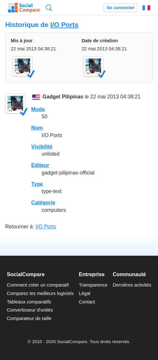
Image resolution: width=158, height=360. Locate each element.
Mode (38, 109)
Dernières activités (132, 285)
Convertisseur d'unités (30, 310)
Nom (37, 128)
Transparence (93, 285)
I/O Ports (64, 24)
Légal (84, 293)
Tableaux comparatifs (29, 301)
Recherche (49, 8)
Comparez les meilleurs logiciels (40, 293)
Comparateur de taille (29, 318)
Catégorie (43, 202)
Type (37, 184)
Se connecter (120, 7)
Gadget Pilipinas (63, 97)
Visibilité (42, 146)
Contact (87, 301)
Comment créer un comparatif (38, 285)
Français (146, 7)
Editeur (40, 165)
